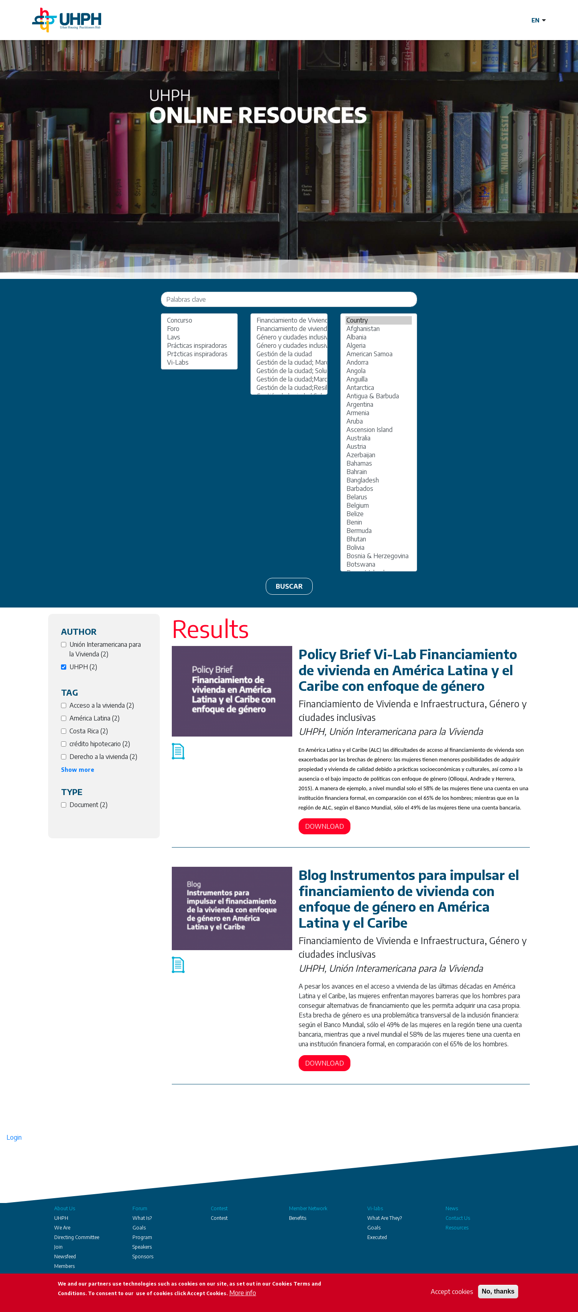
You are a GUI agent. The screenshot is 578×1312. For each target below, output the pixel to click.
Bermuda (379, 531)
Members (64, 1266)
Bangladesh (379, 480)
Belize (379, 514)
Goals (139, 1228)
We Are (62, 1228)
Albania (379, 337)
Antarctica (379, 388)
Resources (457, 1228)
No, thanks (498, 1291)
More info (242, 1293)
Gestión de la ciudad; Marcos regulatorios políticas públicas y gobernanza (289, 362)
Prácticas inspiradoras (199, 345)
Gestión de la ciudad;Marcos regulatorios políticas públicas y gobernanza (289, 379)
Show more (77, 769)
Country (379, 320)
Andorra (379, 362)
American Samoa (379, 354)
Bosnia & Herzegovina (379, 556)
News (452, 1208)
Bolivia (379, 547)
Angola (379, 371)
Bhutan (379, 539)
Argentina (379, 404)
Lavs (199, 337)
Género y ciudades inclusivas (289, 337)
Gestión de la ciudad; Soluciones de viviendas (289, 371)
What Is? (142, 1218)
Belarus (379, 497)
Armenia (379, 413)
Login (14, 1137)
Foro (199, 329)
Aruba (379, 421)
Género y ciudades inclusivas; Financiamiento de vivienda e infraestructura (289, 345)
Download (324, 826)
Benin (379, 522)
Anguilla (379, 379)
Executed (377, 1237)
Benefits (297, 1218)
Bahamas (379, 463)
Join (58, 1247)
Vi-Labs (199, 362)
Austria (379, 446)
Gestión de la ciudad (289, 354)
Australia (379, 438)
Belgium (379, 505)
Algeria (379, 345)
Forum (139, 1208)
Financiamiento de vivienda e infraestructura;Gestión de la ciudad (289, 329)
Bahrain (379, 472)
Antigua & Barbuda (379, 396)
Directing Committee (76, 1237)
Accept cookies (452, 1292)
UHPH (61, 1218)
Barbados (379, 488)
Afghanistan (379, 329)
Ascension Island (379, 430)
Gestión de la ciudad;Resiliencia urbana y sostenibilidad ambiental (289, 388)
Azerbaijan (379, 455)
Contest (219, 1208)
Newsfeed (65, 1256)
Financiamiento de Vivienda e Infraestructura (289, 320)
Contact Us (458, 1218)
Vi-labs (375, 1208)
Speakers (142, 1247)
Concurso (199, 320)
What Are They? (384, 1218)
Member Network (308, 1208)
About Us (64, 1208)
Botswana (379, 564)
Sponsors (142, 1256)
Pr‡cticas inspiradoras (199, 354)
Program (142, 1237)
